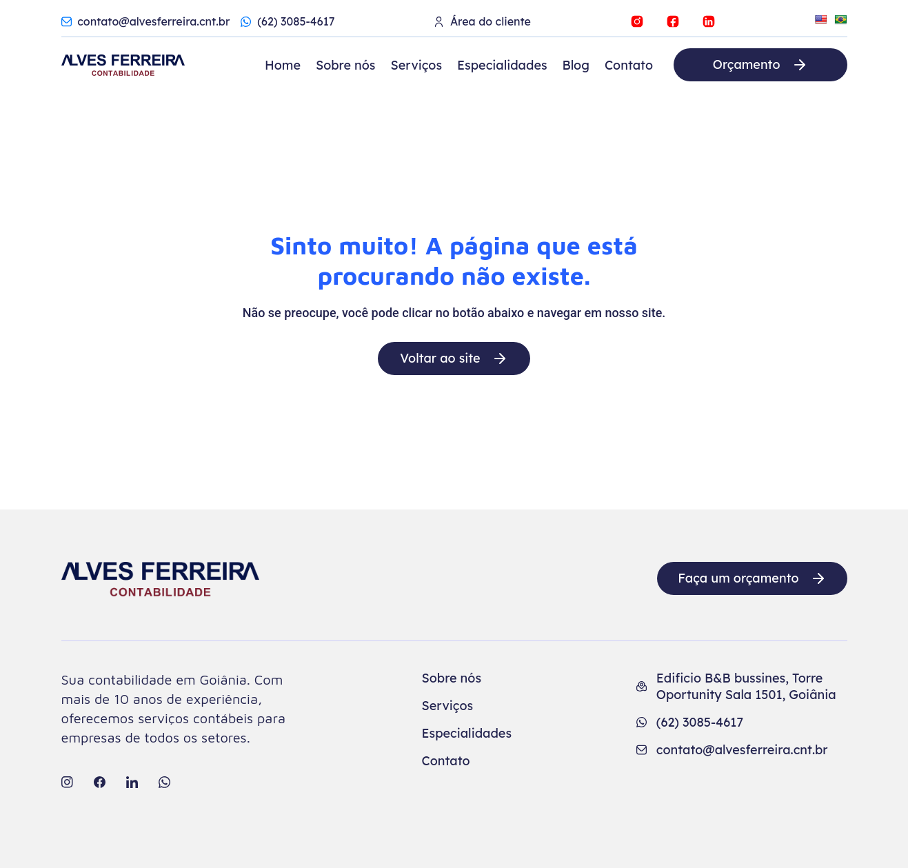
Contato (629, 65)
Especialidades (502, 65)
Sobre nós (346, 65)
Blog (576, 65)
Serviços (416, 65)
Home (283, 65)
